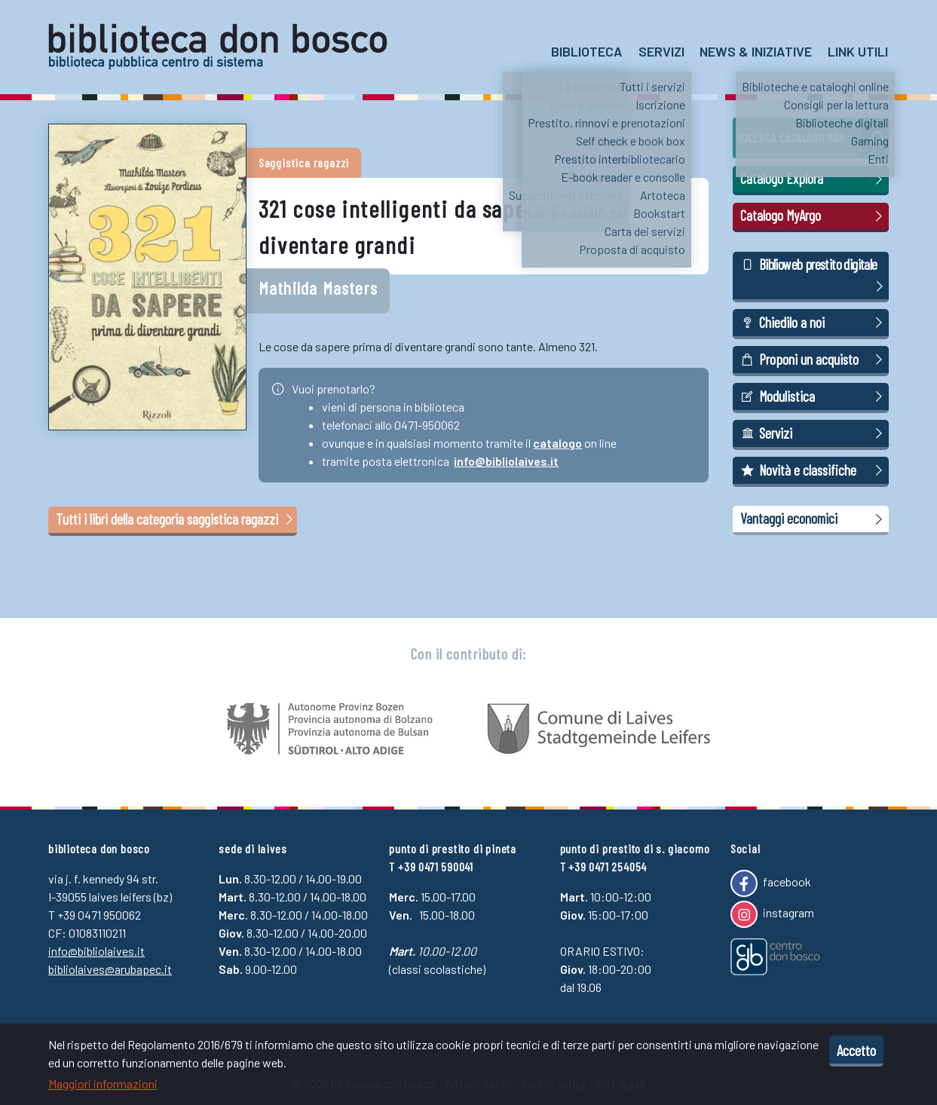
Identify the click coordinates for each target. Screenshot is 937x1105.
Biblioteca (587, 51)
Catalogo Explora (813, 178)
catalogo (557, 443)
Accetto (856, 1050)
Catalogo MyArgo (813, 215)
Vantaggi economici (813, 518)
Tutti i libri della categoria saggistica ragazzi (175, 519)
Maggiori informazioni (103, 1083)
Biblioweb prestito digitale (813, 276)
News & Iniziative (756, 51)
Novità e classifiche (813, 470)
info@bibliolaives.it (506, 461)
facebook (770, 883)
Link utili (858, 51)
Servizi (661, 51)
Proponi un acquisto (813, 359)
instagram (772, 914)
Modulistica (813, 396)
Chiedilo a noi (813, 322)
